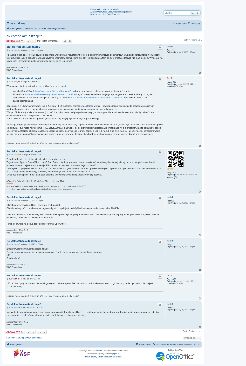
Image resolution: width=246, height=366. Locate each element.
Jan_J (169, 78)
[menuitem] (21, 23)
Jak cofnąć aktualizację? (23, 36)
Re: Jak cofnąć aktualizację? (23, 78)
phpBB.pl (115, 354)
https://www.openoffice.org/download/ (52, 91)
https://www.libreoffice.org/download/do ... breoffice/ (50, 94)
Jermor (170, 169)
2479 (174, 173)
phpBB (98, 351)
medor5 (170, 46)
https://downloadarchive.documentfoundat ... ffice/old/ (95, 97)
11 (173, 50)
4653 (174, 82)
